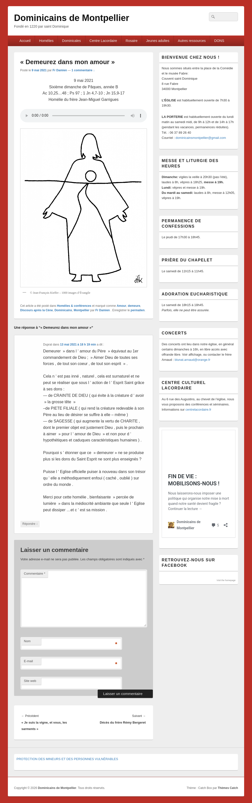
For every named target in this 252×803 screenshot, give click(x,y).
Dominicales (71, 41)
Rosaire (132, 41)
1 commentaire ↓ (83, 70)
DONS (219, 41)
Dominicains (63, 310)
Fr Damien (59, 70)
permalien (138, 310)
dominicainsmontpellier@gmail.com (200, 138)
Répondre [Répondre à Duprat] (30, 524)
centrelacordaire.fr (198, 409)
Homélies (46, 41)
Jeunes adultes (157, 41)
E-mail (28, 661)
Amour (121, 306)
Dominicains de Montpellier (71, 18)
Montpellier (81, 310)
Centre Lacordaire (103, 41)
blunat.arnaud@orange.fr (192, 360)
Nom (27, 641)
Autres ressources (192, 41)
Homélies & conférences (74, 306)
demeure (134, 306)
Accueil (25, 41)
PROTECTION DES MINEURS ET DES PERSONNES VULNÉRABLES (67, 759)
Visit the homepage (226, 580)
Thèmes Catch (228, 788)
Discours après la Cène (36, 310)
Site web (30, 681)
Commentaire (34, 573)
